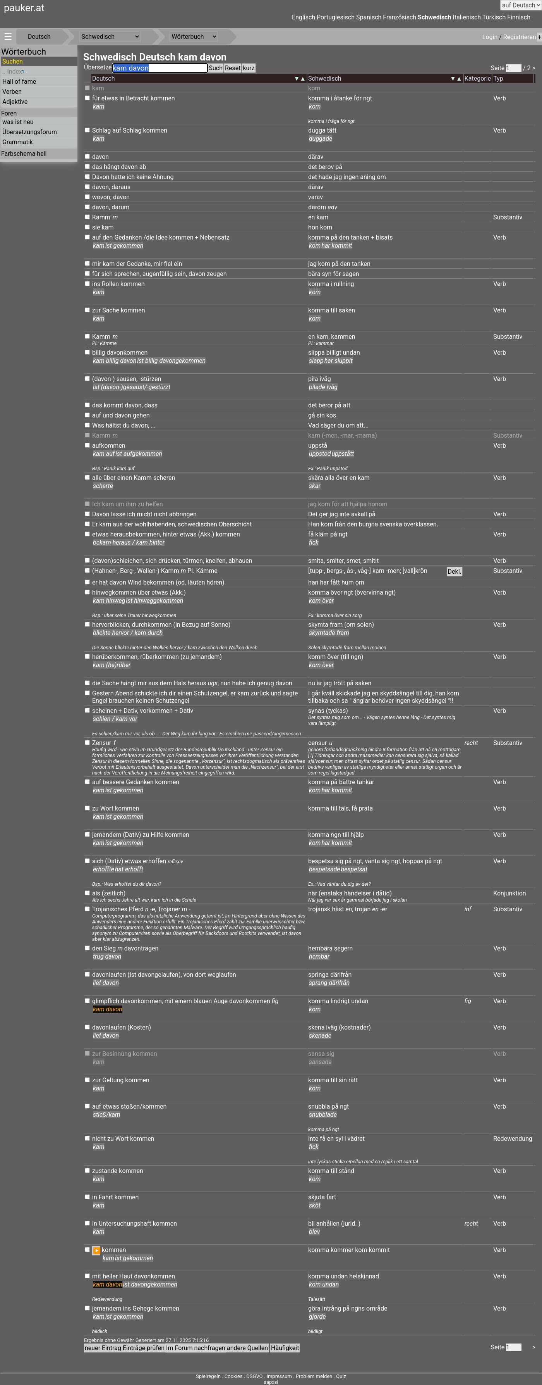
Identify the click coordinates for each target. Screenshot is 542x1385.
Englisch (303, 17)
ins (96, 284)
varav (315, 197)
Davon (101, 177)
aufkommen (108, 445)
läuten (196, 582)
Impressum (279, 1376)
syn (327, 274)
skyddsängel (397, 693)
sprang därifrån (329, 983)
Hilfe (157, 834)
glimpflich (105, 1001)
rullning (344, 284)
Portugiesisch (336, 17)
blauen (203, 1001)
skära (315, 477)
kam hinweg (109, 600)
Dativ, (130, 710)
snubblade (323, 1114)
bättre (347, 782)
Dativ (186, 710)
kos (331, 415)
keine (143, 177)
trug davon (107, 956)
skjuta (316, 1197)
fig (275, 1001)
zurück (260, 693)
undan (351, 352)
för (358, 98)
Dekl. (454, 571)
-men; (393, 570)
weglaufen (222, 974)
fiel (168, 263)
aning (367, 177)
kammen (343, 336)
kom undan (324, 1284)
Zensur (101, 743)
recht (471, 743)
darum (120, 207)
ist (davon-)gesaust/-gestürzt (131, 387)
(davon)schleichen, (118, 560)
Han (313, 524)
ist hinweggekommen (154, 600)
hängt (112, 167)
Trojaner (169, 909)
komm (317, 657)
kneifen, (216, 560)
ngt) (390, 592)
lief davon (106, 983)
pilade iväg (323, 387)
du (126, 425)
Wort (106, 808)
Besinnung (116, 1053)
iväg (325, 379)
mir (96, 263)
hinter (170, 534)
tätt (331, 130)
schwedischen (197, 524)
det (312, 167)
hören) (216, 582)
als (96, 893)
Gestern (103, 693)
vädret (356, 1138)
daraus (120, 187)
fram (336, 624)
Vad (313, 425)
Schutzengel (211, 693)
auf (116, 130)
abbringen (183, 514)
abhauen (240, 560)
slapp (316, 360)
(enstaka (331, 893)
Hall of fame (19, 81)
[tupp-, (316, 570)
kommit (379, 1250)
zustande (104, 1171)
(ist (131, 974)
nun (225, 683)
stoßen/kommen (144, 1106)
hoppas (413, 861)
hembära (320, 948)
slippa (316, 352)
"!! (450, 700)
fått (335, 582)
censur (317, 743)
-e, (153, 909)
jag (338, 177)
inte (345, 514)
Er (95, 524)
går (315, 693)
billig (98, 352)
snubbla (319, 1106)
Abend (124, 693)
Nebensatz (214, 237)
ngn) (357, 657)
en (311, 217)
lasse (118, 514)
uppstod (320, 453)
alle (97, 477)
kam (98, 88)
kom (314, 88)
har (324, 582)
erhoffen (154, 861)
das (97, 167)
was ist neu (17, 122)
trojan (362, 909)
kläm (322, 534)
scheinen (104, 710)
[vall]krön (415, 570)
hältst (113, 425)
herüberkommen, (115, 657)
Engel (99, 700)
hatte (118, 177)
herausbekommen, (135, 534)
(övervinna (369, 592)
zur (96, 310)
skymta (318, 624)
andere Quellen (247, 1348)
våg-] (364, 570)
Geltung (112, 1080)
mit (169, 1001)
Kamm (101, 217)
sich (107, 274)
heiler (110, 1276)
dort (200, 974)
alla (329, 477)
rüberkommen (159, 657)
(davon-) (103, 379)
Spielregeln (208, 1376)
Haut (125, 1276)
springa (318, 974)
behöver (383, 700)
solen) (365, 624)
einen (124, 477)
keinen (145, 700)
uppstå (317, 445)
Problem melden (315, 1376)
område (376, 1308)
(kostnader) (354, 1027)
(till (345, 657)
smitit (371, 560)
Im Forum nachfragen (195, 1348)
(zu (184, 657)
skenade (320, 1035)
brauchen (121, 700)
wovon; (101, 197)
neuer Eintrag (103, 1348)
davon (100, 156)
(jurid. (349, 1223)
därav (315, 156)
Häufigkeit (285, 1348)
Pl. (190, 570)
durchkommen (152, 624)
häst (338, 909)
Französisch (399, 17)
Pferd (136, 909)
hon (313, 227)
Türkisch (494, 17)
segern (343, 948)
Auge (220, 1001)
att (346, 405)
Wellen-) (148, 570)
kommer (342, 1250)
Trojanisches (109, 909)
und (108, 415)
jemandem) (206, 657)
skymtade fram (329, 632)
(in (176, 624)
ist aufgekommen (138, 453)
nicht (161, 514)
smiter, (335, 560)
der (120, 263)
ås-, (351, 570)
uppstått (343, 453)
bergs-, (336, 570)
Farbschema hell (23, 153)
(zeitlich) (113, 893)
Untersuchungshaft (125, 1223)
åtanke (343, 98)
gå (311, 415)
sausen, (127, 379)
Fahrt (106, 1197)
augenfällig (157, 274)
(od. (181, 582)
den (108, 237)
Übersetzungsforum (29, 132)
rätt (353, 1080)
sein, (180, 274)
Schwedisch (434, 17)
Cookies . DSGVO (244, 1376)
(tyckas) (337, 710)
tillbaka (318, 700)
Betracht (137, 98)
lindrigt (340, 1001)
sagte (290, 693)
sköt (315, 1205)
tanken (360, 237)
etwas (109, 98)
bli (311, 1223)
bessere (113, 782)
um (119, 504)
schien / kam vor (115, 719)
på (338, 167)
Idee (162, 237)
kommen (163, 98)
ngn (336, 834)
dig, (429, 693)
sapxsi (271, 1382)
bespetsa (320, 861)
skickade (348, 693)
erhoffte (103, 869)
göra (314, 1308)
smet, (354, 560)
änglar (361, 700)
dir (172, 693)
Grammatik (17, 142)
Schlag (101, 130)
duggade (320, 138)
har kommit (336, 245)
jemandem (106, 834)
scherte (103, 486)
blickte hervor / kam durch (128, 632)
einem (183, 1001)
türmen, (193, 560)
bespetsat (354, 869)
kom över (321, 600)
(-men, (330, 435)
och (334, 700)
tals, (344, 808)
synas (316, 710)
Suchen (12, 61)
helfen (154, 504)
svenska (390, 524)
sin (321, 415)
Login (490, 37)
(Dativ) (132, 834)
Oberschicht (235, 524)
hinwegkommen (114, 592)
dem (166, 683)
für (96, 98)
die (96, 683)
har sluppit (338, 360)
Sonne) (220, 624)
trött (339, 683)
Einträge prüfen (144, 1348)
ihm (131, 504)
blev (314, 1231)
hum (347, 582)
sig (339, 861)
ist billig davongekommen (171, 360)
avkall (359, 514)
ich (131, 177)
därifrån (341, 974)
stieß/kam (106, 1114)
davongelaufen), (160, 974)
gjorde (317, 1316)
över (342, 477)
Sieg (110, 948)
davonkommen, (142, 1001)
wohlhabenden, (155, 524)
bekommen (158, 582)
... (153, 425)
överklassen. (421, 524)
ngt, (358, 861)
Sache (110, 310)
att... (362, 425)
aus (118, 524)
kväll (328, 693)
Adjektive (14, 101)
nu (311, 683)
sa (344, 700)
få (311, 534)
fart (331, 1197)
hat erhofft (129, 869)
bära (314, 274)
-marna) (366, 435)
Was (98, 425)
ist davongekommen (150, 1284)
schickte (146, 693)
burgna (368, 524)
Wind (135, 582)
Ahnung (163, 177)
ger (323, 514)
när (312, 893)
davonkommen (127, 352)
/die (149, 237)
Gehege (142, 1308)
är (319, 683)
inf (468, 909)
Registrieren (519, 37)
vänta (372, 861)
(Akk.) (206, 534)
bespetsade (324, 869)
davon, (101, 187)
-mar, (347, 435)
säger (328, 425)
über (109, 477)
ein (178, 263)
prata (365, 808)
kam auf (104, 453)
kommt (113, 405)
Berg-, (128, 570)
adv (332, 207)
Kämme (206, 570)
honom (378, 504)
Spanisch (368, 17)
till (334, 310)
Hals (179, 683)
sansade (320, 1062)
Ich (96, 504)
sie (96, 227)
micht (144, 514)
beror (326, 405)
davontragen (141, 948)
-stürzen (150, 379)
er (95, 582)
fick (314, 542)
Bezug (190, 624)
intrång (331, 1308)
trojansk (319, 909)
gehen (141, 415)
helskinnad (364, 1276)
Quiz (341, 1376)
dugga (317, 130)
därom (317, 207)
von (189, 974)
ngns (358, 1308)
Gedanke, (139, 263)
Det (312, 514)
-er (383, 909)
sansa (316, 1053)
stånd (346, 1171)
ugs (213, 683)
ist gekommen (124, 245)
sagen (350, 274)
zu (141, 504)
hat (103, 582)
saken (347, 310)
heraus (197, 683)
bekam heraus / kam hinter (129, 542)
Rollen (110, 284)
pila (313, 379)
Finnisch (518, 17)
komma (318, 98)
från (339, 524)
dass (151, 405)
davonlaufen (109, 974)
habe (239, 683)
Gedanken (128, 237)
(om (349, 624)
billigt (333, 352)
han (313, 582)
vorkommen (156, 710)
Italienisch (467, 17)
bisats (384, 237)
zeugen (216, 274)
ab (142, 167)
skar (315, 486)
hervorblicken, (111, 624)
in (121, 98)
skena (316, 1027)
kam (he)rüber (111, 665)
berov (326, 167)
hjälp (357, 834)
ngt (367, 98)
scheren (164, 477)
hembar (319, 956)
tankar (365, 782)
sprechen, (127, 274)
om (381, 177)
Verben (12, 91)
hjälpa (358, 504)
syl (339, 1138)
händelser (357, 893)
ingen (350, 177)
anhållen (328, 1223)
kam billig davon (114, 360)
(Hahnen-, (105, 570)
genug (265, 683)
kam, (322, 336)
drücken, (170, 560)
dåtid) (384, 893)
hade (325, 177)
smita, (316, 560)
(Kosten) (139, 1027)
